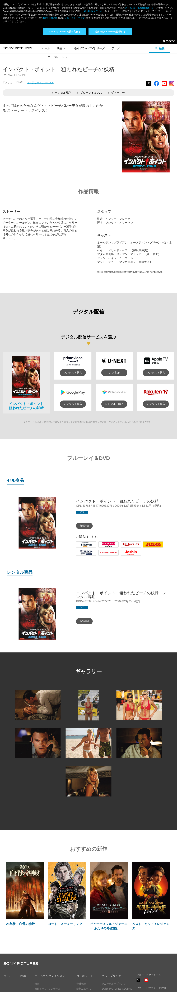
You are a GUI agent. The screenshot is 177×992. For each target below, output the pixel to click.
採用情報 (81, 960)
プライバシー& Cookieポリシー (140, 8)
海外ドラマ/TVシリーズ (47, 950)
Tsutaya (81, 517)
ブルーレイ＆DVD (90, 54)
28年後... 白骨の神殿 (20, 886)
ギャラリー (116, 54)
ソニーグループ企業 (74, 18)
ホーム (7, 937)
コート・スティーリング (65, 886)
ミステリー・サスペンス (40, 44)
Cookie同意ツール (58, 986)
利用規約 (38, 986)
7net (101, 517)
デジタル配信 (61, 54)
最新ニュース (83, 950)
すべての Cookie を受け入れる (65, 31)
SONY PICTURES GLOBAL (117, 950)
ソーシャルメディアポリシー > (153, 976)
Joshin (125, 517)
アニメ (38, 955)
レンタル (114, 334)
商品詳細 (84, 487)
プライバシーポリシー (15, 986)
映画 (23, 937)
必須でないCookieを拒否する (110, 31)
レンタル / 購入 (72, 334)
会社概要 (81, 945)
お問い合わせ (83, 965)
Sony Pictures (50, 18)
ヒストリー (82, 955)
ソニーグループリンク (114, 945)
